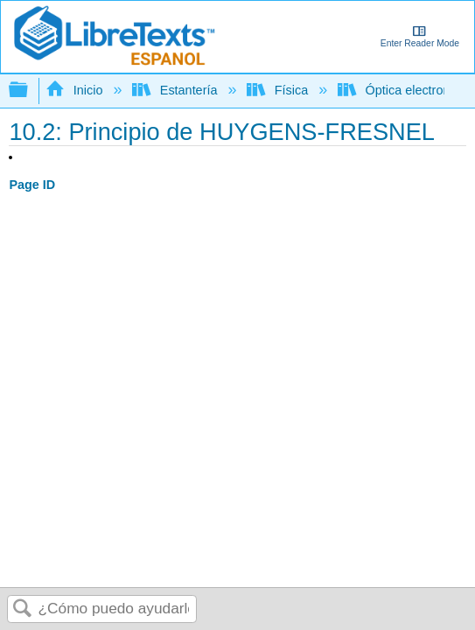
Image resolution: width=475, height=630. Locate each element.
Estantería (176, 90)
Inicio (75, 90)
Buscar (22, 609)
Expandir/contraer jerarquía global (29, 91)
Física (279, 90)
